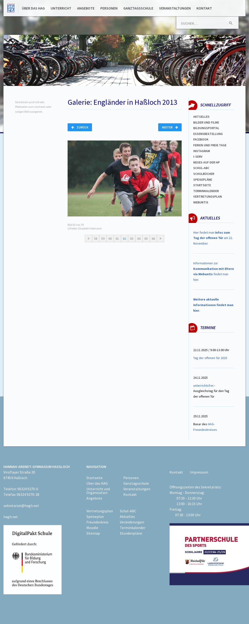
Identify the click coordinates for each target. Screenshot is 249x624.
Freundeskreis (97, 522)
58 (95, 238)
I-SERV (198, 156)
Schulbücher (203, 174)
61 (117, 238)
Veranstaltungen (175, 8)
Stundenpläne (131, 533)
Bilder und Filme (206, 122)
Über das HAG (33, 8)
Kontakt (204, 8)
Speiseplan (95, 516)
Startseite (202, 185)
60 (110, 238)
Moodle (92, 527)
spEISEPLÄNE (202, 179)
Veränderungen (132, 522)
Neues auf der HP (206, 162)
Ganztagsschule (138, 8)
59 (103, 238)
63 (131, 238)
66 (153, 238)
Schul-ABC (128, 511)
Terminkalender (206, 191)
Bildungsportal (206, 128)
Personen (109, 8)
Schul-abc (201, 168)
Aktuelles (201, 116)
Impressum (199, 472)
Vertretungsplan (99, 511)
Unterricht (61, 8)
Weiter (170, 127)
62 (124, 238)
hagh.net (10, 516)
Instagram (201, 151)
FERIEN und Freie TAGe (209, 145)
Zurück (79, 127)
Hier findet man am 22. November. (213, 238)
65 (146, 238)
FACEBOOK (200, 139)
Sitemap (93, 533)
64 (139, 238)
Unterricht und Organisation (98, 491)
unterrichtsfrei (203, 385)
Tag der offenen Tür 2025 (210, 358)
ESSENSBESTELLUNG (208, 134)
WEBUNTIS (200, 202)
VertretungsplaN (207, 196)
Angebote (86, 8)
